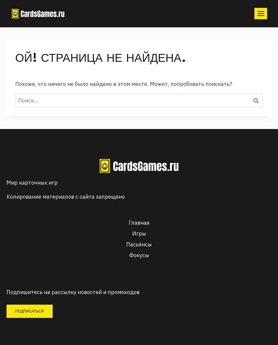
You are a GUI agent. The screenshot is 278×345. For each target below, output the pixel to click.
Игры (139, 233)
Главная (139, 222)
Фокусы (139, 255)
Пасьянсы (139, 244)
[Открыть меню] (260, 13)
